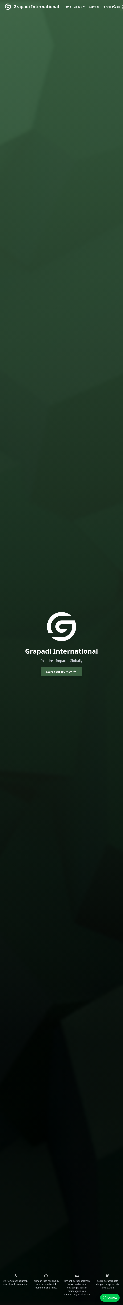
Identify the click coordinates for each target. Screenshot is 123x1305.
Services (94, 7)
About (80, 7)
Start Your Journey (61, 672)
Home (67, 7)
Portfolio (107, 7)
